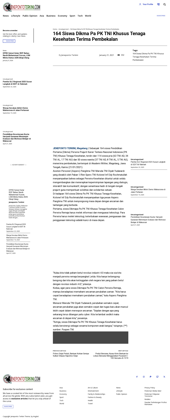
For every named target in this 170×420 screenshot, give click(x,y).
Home (55, 29)
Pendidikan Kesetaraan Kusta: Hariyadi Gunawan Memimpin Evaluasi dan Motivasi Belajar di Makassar (17, 137)
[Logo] (42, 7)
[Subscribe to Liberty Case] (161, 15)
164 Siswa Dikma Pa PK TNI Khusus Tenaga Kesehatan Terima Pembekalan (148, 56)
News (4, 50)
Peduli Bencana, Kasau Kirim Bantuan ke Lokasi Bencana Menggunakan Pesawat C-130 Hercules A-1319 (110, 355)
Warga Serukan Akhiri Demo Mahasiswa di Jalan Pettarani (16, 109)
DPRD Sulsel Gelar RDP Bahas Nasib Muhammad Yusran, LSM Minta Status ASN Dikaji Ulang (16, 55)
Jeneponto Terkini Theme (20, 416)
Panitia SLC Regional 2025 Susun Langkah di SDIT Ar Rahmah (17, 83)
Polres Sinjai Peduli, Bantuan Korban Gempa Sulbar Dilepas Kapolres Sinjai (71, 354)
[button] (164, 4)
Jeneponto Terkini (16, 202)
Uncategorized (8, 79)
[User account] (146, 4)
